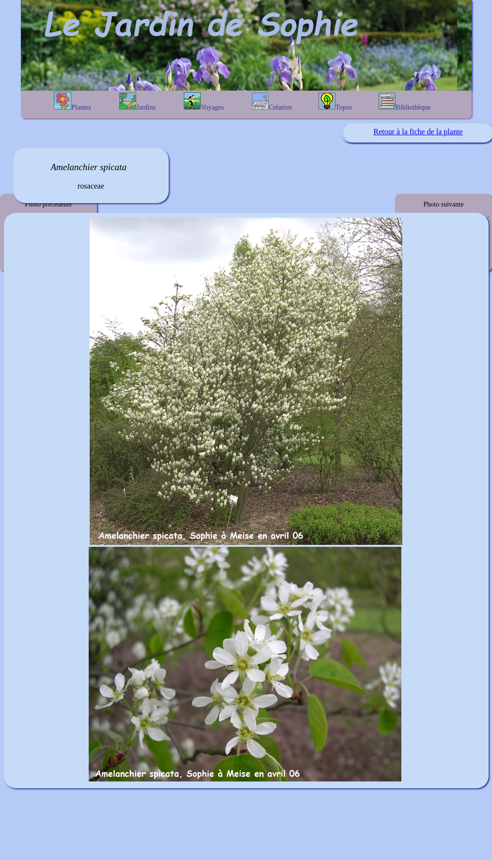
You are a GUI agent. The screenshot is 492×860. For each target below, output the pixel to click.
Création (272, 102)
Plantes (72, 101)
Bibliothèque (404, 102)
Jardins (137, 102)
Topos (335, 102)
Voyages (203, 101)
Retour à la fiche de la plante (418, 131)
